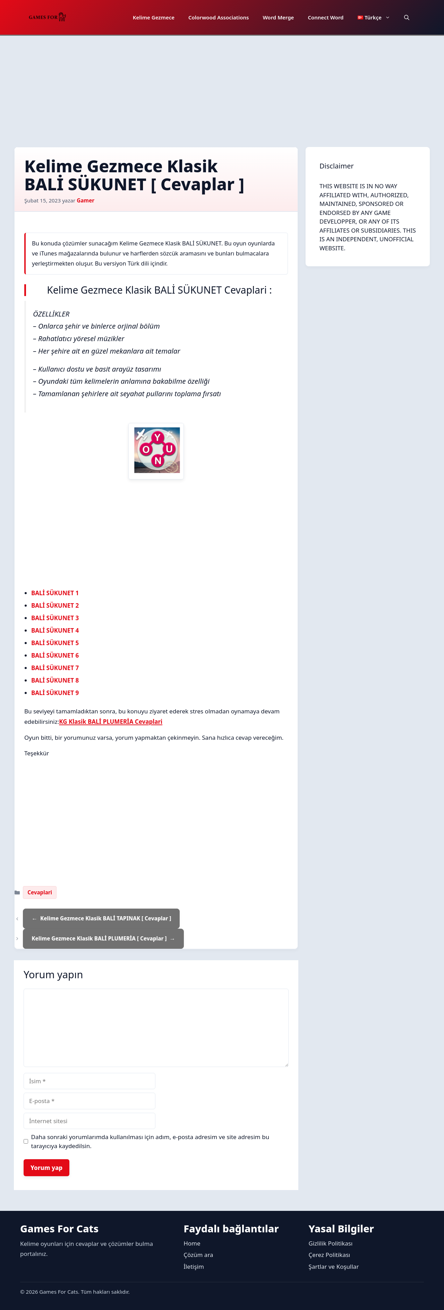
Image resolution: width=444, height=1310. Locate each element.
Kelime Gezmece (153, 17)
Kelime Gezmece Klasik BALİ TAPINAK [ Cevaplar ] (105, 918)
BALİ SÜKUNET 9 (55, 693)
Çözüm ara (198, 1255)
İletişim (193, 1266)
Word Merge (278, 17)
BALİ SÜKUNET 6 (55, 655)
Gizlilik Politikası (331, 1243)
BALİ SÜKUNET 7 (55, 668)
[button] (406, 17)
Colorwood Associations (218, 17)
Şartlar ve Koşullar (334, 1266)
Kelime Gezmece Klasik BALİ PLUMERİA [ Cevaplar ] (99, 938)
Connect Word (325, 17)
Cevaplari (39, 892)
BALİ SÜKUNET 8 (55, 680)
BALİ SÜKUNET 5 (55, 643)
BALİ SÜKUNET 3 (55, 618)
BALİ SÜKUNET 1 (55, 593)
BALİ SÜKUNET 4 (55, 630)
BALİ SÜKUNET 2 (55, 605)
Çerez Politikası (329, 1255)
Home (191, 1243)
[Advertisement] (222, 87)
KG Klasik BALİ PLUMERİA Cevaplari (110, 722)
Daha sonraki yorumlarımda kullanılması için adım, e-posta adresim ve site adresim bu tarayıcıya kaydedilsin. (150, 1141)
